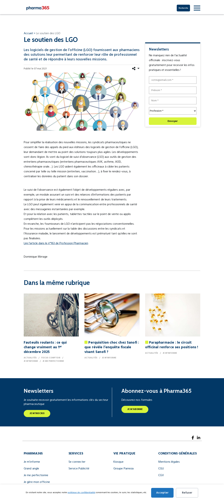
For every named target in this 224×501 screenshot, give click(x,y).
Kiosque (118, 461)
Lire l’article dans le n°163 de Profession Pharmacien (56, 243)
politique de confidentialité (81, 492)
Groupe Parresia (123, 468)
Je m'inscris (37, 413)
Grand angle (31, 468)
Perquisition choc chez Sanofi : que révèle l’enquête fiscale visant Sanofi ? (111, 347)
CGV (161, 475)
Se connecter (77, 461)
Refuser (187, 493)
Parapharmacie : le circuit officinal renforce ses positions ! (171, 345)
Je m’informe (32, 461)
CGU (161, 468)
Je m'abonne (135, 409)
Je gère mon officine (37, 482)
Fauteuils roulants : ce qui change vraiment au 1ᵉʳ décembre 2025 (45, 347)
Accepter (162, 493)
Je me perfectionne (36, 475)
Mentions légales (169, 461)
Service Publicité (79, 468)
